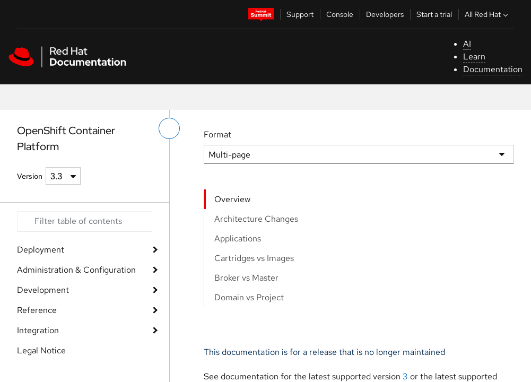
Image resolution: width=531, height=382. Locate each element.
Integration (38, 330)
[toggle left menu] (169, 128)
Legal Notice (41, 350)
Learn (474, 56)
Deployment (40, 249)
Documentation (493, 69)
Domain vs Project (249, 297)
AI (467, 43)
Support (300, 14)
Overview (232, 199)
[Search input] (84, 221)
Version (29, 176)
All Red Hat (487, 14)
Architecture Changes (256, 218)
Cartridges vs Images (254, 258)
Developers (385, 14)
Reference (37, 310)
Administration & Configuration (76, 269)
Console (339, 14)
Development (43, 290)
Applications (237, 238)
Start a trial (434, 14)
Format (217, 134)
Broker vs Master (246, 277)
